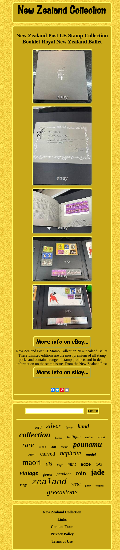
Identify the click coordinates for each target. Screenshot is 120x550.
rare (28, 444)
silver (53, 425)
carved (47, 454)
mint (72, 464)
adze (86, 464)
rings (23, 485)
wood (101, 437)
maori (31, 462)
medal (64, 446)
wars (42, 446)
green (47, 474)
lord (38, 427)
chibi (32, 455)
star (53, 446)
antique (73, 436)
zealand (49, 482)
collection (34, 435)
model (91, 454)
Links (62, 519)
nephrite (70, 453)
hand (83, 426)
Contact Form (62, 527)
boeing (58, 437)
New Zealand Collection (62, 512)
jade (97, 472)
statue (89, 437)
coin (81, 473)
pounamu (87, 444)
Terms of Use (62, 541)
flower (69, 427)
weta (76, 484)
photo (88, 485)
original (100, 485)
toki (99, 464)
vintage (29, 472)
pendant (63, 473)
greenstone (62, 492)
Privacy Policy (62, 534)
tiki (49, 464)
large (60, 465)
